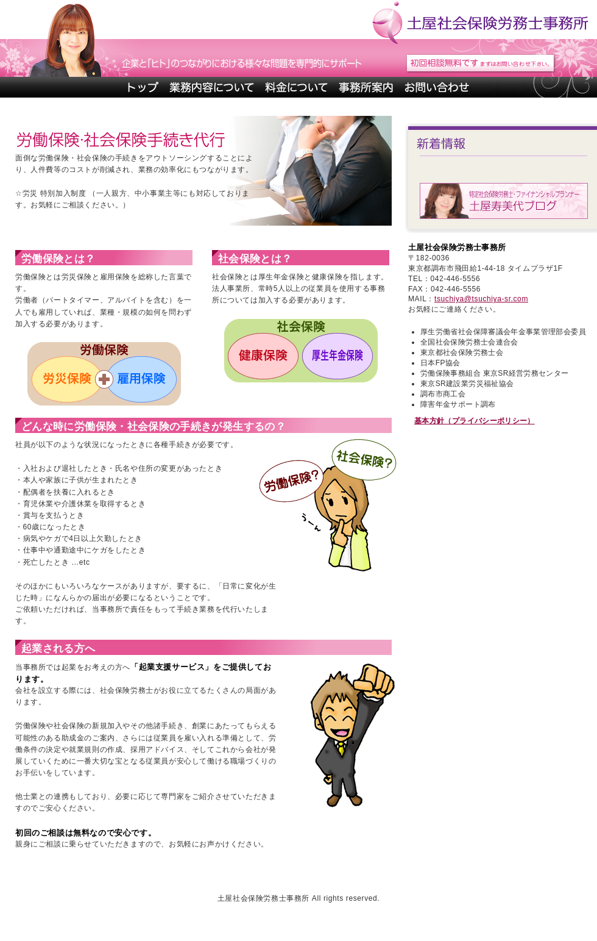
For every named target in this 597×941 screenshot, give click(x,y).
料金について (296, 87)
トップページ (142, 87)
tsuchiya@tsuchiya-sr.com (481, 299)
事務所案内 (366, 87)
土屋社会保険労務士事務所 (479, 19)
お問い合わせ (436, 87)
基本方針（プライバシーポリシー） (474, 421)
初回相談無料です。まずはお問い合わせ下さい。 (481, 64)
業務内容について (211, 87)
